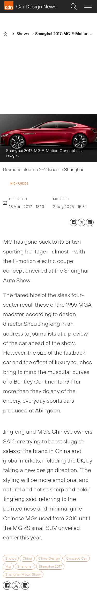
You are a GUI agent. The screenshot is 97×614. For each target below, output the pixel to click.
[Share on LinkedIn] (89, 222)
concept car (76, 558)
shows (10, 558)
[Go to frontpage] (30, 5)
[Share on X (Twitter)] (81, 222)
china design (49, 558)
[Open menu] (88, 6)
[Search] (74, 6)
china (27, 558)
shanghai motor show (23, 574)
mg (8, 566)
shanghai (24, 566)
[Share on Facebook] (73, 222)
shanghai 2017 (50, 566)
